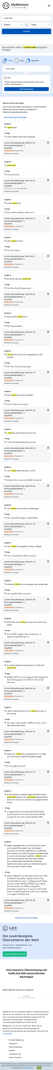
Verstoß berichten (15, 1047)
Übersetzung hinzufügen (15, 117)
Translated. (7, 1034)
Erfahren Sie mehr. (27, 1068)
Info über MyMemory (16, 1040)
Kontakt (12, 1050)
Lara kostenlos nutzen (15, 954)
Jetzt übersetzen (26, 89)
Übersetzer (13, 1043)
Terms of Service (15, 1057)
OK (39, 1068)
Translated (15, 1054)
